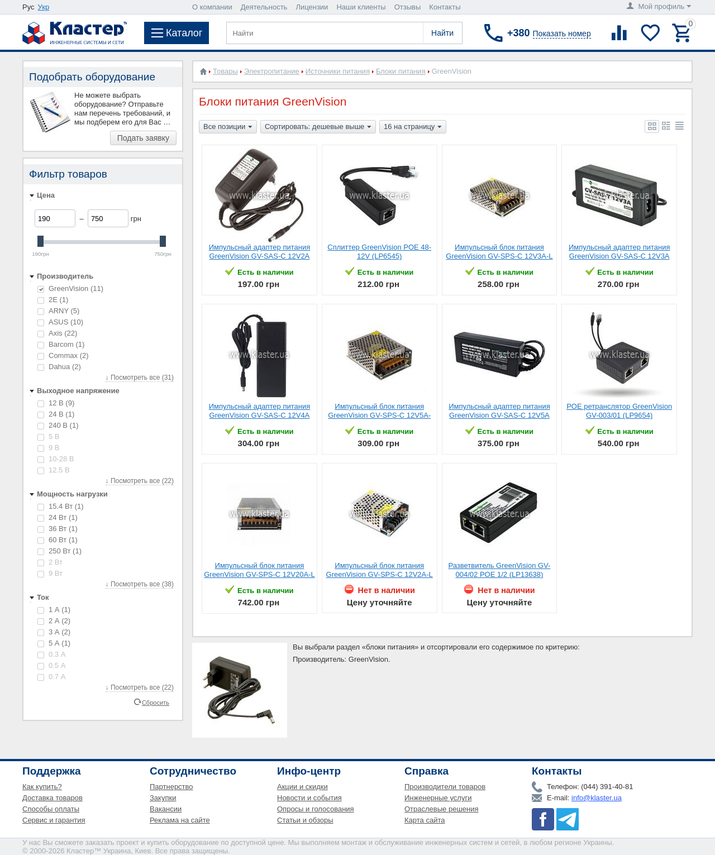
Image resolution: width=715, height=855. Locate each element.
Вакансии (166, 809)
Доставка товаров (52, 798)
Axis (57, 333)
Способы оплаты (50, 809)
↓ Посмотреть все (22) (140, 481)
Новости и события (309, 798)
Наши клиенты (360, 7)
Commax (63, 355)
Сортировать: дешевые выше (318, 127)
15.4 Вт (60, 506)
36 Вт (57, 528)
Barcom (60, 344)
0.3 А (51, 654)
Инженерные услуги (437, 798)
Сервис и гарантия (53, 820)
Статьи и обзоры (305, 820)
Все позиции (227, 127)
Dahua (59, 366)
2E (52, 299)
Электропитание (271, 71)
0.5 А (51, 665)
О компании (212, 7)
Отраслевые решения (441, 809)
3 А (53, 632)
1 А (53, 609)
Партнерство (171, 786)
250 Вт (59, 551)
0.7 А (51, 676)
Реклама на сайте (180, 820)
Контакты (444, 7)
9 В (48, 447)
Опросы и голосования (315, 809)
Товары (225, 71)
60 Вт (57, 540)
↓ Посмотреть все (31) (140, 377)
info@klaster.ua (596, 798)
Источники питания (338, 71)
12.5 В (53, 470)
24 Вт (57, 517)
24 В (55, 414)
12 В (55, 403)
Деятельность (264, 7)
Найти (442, 32)
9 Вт (50, 573)
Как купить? (42, 786)
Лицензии (311, 7)
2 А (53, 621)
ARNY (58, 311)
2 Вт (50, 562)
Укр (44, 7)
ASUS (60, 322)
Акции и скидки (302, 786)
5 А (53, 643)
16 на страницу (413, 127)
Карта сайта (424, 820)
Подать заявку (143, 137)
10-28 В (55, 459)
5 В (48, 436)
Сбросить (155, 702)
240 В (57, 425)
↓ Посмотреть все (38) (140, 584)
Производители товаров (444, 786)
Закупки (163, 798)
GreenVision (70, 288)
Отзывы (407, 7)
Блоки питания (401, 71)
